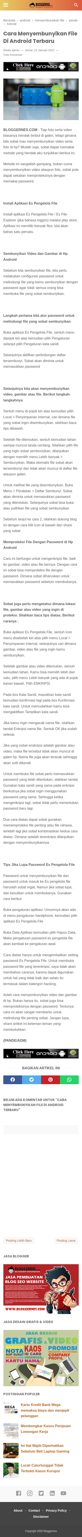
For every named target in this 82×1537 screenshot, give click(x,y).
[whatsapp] (69, 1079)
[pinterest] (50, 1079)
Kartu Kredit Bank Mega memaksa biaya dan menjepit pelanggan (45, 1410)
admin (15, 50)
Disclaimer (41, 1516)
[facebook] (12, 1079)
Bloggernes (50, 1531)
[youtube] (63, 1495)
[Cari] (76, 6)
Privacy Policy (56, 1510)
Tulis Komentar (12, 54)
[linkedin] (52, 1495)
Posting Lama (66, 1240)
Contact (34, 1510)
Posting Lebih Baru (19, 1240)
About (18, 1510)
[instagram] (29, 1495)
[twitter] (31, 1079)
